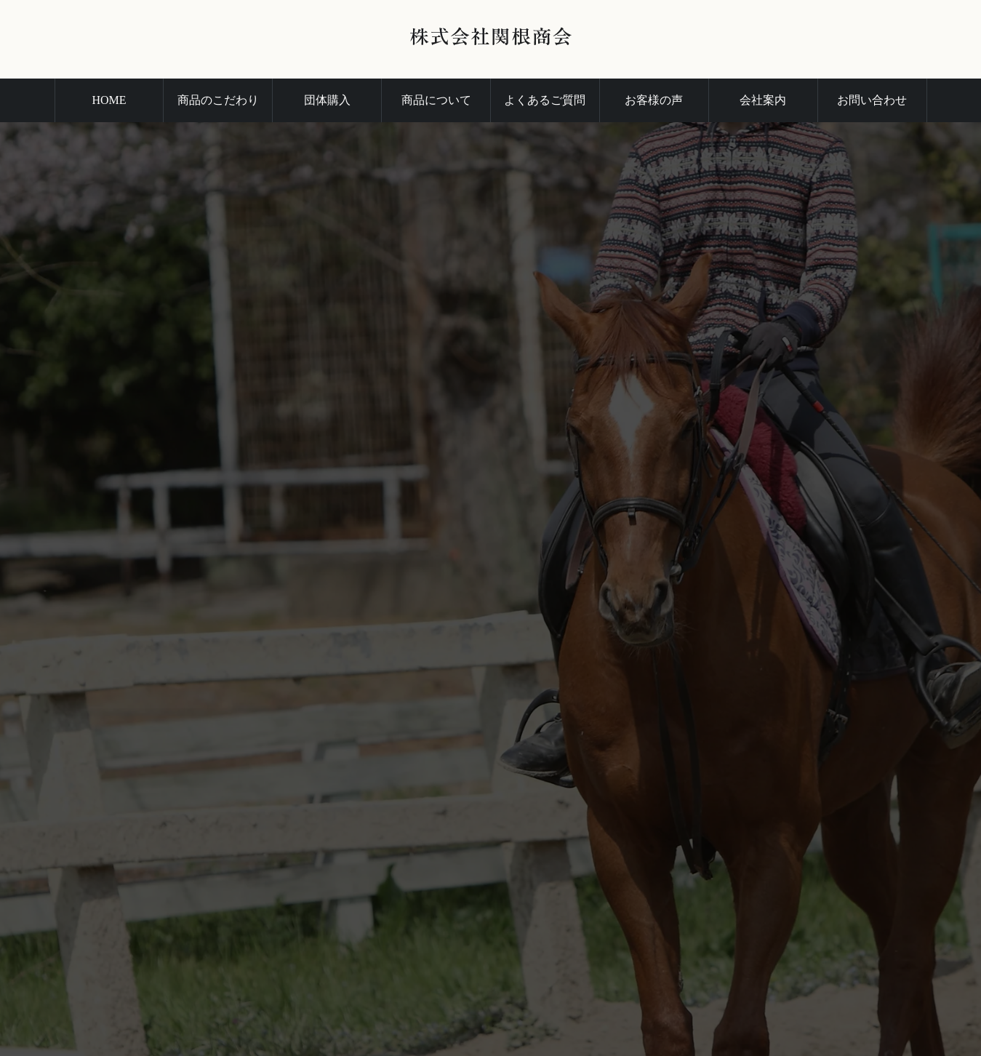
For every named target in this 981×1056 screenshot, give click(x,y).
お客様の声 (654, 100)
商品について (436, 100)
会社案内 (763, 100)
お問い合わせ (872, 100)
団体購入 (327, 100)
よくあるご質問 (544, 100)
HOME (109, 100)
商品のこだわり (218, 100)
